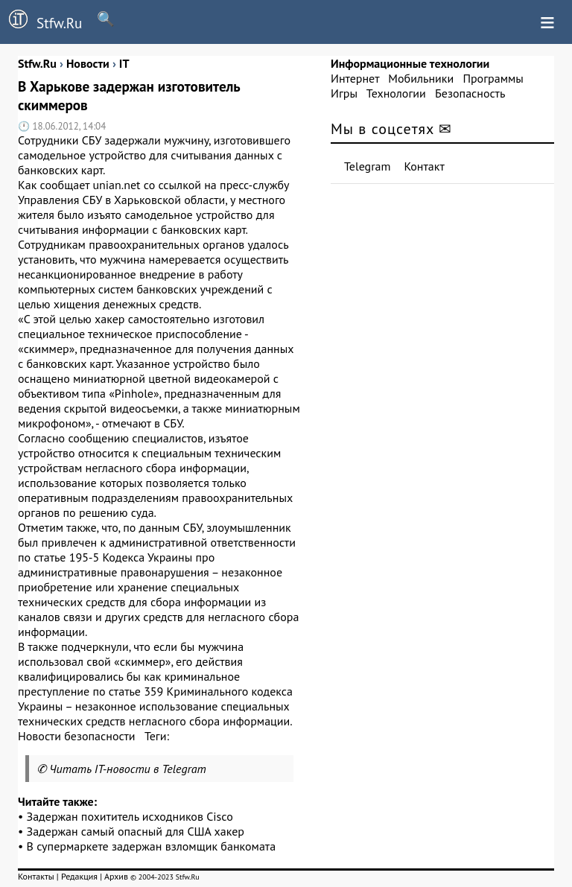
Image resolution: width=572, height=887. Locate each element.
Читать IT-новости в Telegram (127, 768)
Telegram (367, 166)
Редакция (79, 876)
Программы (493, 78)
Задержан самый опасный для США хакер (136, 831)
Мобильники (421, 78)
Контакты (36, 876)
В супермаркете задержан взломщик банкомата (151, 846)
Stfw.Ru (41, 21)
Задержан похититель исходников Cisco (130, 816)
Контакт (424, 166)
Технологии (396, 93)
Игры (344, 93)
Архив (116, 876)
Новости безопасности (77, 735)
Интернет (355, 78)
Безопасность (470, 93)
